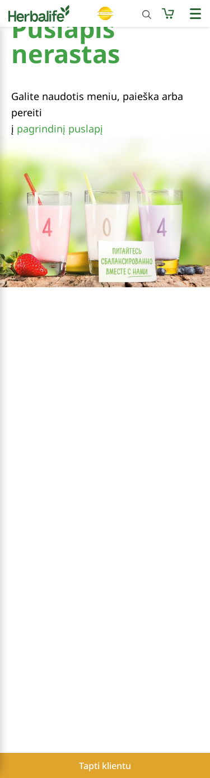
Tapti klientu (105, 766)
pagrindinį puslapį (60, 128)
